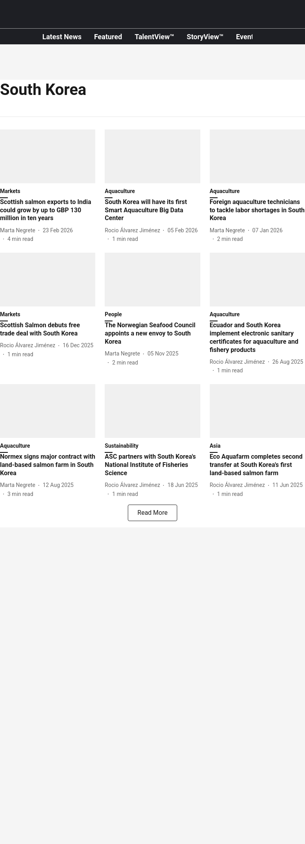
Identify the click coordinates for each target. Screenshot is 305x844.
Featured (108, 37)
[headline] (47, 210)
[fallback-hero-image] (47, 156)
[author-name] (19, 230)
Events (246, 37)
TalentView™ (154, 37)
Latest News (62, 37)
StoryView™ (205, 37)
